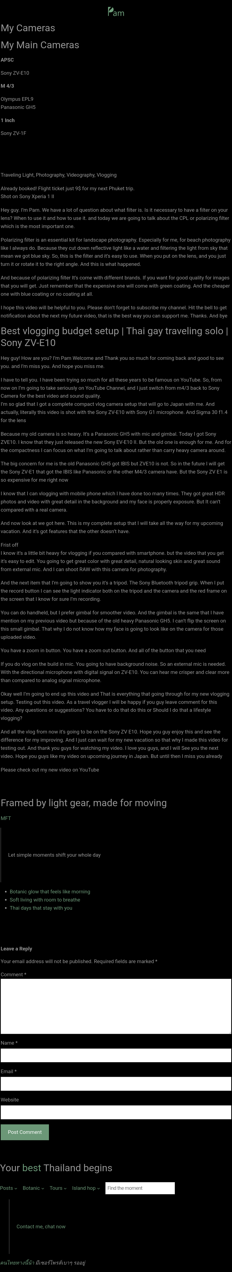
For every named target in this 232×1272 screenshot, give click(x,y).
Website (10, 1100)
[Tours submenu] (58, 1188)
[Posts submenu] (8, 1188)
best (32, 1168)
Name (9, 1043)
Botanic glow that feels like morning (50, 891)
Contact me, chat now (41, 1226)
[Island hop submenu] (86, 1188)
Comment (13, 974)
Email (9, 1071)
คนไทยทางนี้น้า (17, 1263)
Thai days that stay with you (41, 908)
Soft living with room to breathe (45, 900)
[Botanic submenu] (33, 1188)
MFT (6, 818)
